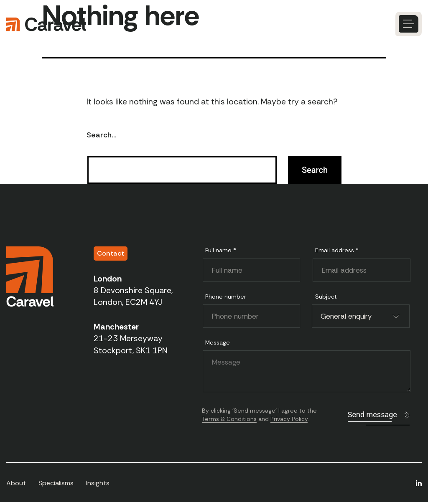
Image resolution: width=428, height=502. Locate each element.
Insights (98, 483)
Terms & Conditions (229, 419)
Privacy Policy (289, 419)
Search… (102, 135)
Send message (372, 414)
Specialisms (56, 483)
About (16, 483)
